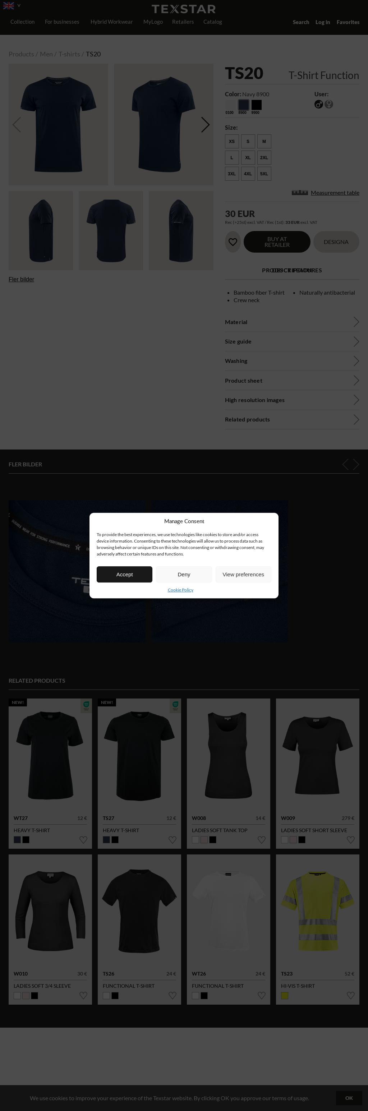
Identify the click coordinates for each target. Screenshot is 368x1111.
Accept (124, 574)
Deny (184, 574)
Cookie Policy (180, 590)
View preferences (243, 574)
